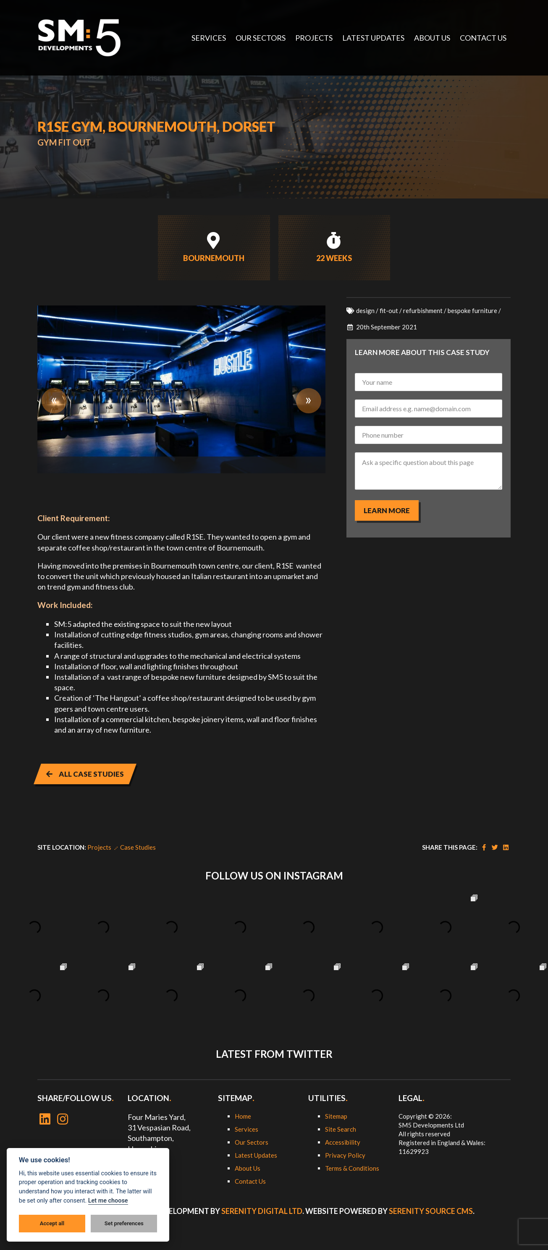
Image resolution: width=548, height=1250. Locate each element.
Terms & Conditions (352, 1168)
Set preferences (124, 1223)
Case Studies (138, 847)
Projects (99, 847)
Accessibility (342, 1142)
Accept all (52, 1223)
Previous (54, 400)
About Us (247, 1168)
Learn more (387, 510)
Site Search (340, 1129)
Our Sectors (251, 1142)
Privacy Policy (345, 1155)
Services (246, 1129)
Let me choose (108, 1200)
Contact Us (250, 1181)
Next (308, 400)
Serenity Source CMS (431, 1211)
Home (243, 1116)
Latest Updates (256, 1155)
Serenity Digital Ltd (261, 1211)
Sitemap (336, 1116)
